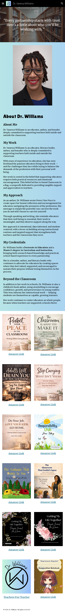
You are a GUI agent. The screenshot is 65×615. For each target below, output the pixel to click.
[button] (3, 3)
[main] (32, 24)
